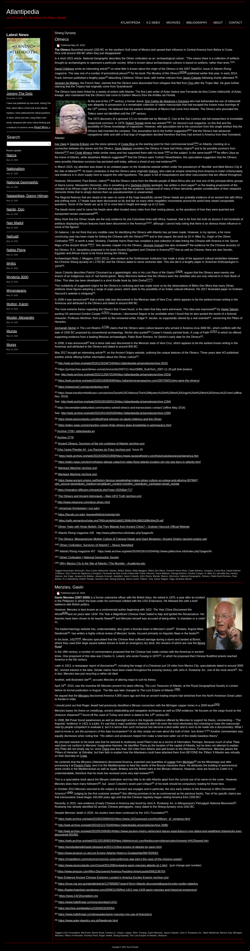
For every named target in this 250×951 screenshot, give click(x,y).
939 (64, 613)
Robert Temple (135, 123)
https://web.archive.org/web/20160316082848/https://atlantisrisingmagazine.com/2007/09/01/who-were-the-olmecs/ (129, 380)
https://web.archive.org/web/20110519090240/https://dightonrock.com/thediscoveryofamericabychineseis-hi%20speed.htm (133, 840)
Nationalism (16, 169)
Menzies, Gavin (69, 587)
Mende (156, 576)
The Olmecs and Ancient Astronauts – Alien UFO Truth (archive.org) (99, 496)
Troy (190, 83)
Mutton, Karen (17, 304)
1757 (105, 312)
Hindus (234, 573)
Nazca (11, 155)
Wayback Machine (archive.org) (77, 468)
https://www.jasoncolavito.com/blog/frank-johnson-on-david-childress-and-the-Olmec (110, 419)
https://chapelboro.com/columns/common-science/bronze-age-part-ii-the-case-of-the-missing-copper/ (120, 859)
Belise (121, 570)
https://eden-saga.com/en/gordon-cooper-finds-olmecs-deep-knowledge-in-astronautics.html (114, 425)
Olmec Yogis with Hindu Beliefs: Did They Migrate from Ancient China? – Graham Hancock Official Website (124, 526)
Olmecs (62, 39)
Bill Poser (86, 932)
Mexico (164, 576)
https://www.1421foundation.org (78, 896)
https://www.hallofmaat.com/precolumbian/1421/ (87, 902)
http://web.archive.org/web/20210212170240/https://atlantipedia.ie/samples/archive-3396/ (113, 825)
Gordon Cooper (195, 573)
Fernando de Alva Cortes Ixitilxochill (120, 573)
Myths (11, 263)
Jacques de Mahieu (67, 83)
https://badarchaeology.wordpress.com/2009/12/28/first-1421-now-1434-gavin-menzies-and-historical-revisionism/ (127, 889)
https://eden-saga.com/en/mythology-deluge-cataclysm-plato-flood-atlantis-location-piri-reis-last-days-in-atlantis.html (129, 461)
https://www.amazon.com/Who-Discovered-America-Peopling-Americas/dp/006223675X (111, 871)
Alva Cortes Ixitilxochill (96, 570)
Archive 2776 (65, 437)
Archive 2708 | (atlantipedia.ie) (76, 431)
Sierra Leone (132, 579)
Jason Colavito (192, 77)
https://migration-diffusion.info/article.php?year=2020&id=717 (95, 490)
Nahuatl (13, 236)
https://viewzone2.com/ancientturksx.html (83, 386)
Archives (173, 22)
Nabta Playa (16, 250)
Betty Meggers (139, 570)
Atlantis (112, 570)
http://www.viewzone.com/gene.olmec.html (84, 502)
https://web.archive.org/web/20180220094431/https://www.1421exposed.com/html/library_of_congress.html (124, 819)
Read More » (42, 127)
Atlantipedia (22, 11)
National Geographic (22, 182)
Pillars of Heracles (74, 935)
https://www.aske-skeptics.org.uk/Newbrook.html (88, 920)
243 (216, 704)
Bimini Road (98, 932)
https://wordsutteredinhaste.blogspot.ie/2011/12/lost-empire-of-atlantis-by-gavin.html (110, 847)
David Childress (64, 68)
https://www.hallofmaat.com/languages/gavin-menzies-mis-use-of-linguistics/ (105, 914)
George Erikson (79, 144)
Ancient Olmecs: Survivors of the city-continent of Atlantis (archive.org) (101, 443)
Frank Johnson (147, 573)
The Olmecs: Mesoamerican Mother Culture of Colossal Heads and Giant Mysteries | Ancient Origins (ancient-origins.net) (132, 539)
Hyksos (153, 171)
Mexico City (226, 932)
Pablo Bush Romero (221, 576)
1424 (179, 271)
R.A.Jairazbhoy (70, 579)
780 (177, 689)
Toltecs (143, 579)
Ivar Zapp (60, 144)
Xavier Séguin (229, 309)
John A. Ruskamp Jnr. (191, 932)
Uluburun (162, 935)
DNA (135, 932)
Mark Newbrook (211, 932)
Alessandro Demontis (73, 570)
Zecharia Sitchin (141, 185)
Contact (235, 22)
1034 (183, 72)
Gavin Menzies (155, 932)
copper (171, 761)
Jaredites (118, 576)
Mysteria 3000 (17, 277)
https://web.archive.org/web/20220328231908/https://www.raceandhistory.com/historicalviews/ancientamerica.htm (129, 455)
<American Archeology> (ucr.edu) (78, 508)
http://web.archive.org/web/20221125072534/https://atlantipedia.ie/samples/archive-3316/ (116, 374)
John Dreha (146, 576)
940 (70, 792)
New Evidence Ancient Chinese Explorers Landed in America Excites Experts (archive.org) (113, 877)
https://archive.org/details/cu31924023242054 (86, 908)
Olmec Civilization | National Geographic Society (89, 557)
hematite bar (223, 573)
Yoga (171, 579)
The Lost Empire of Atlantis (143, 935)
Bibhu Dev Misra (156, 570)
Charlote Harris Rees (176, 570)
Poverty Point (82, 765)
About (218, 22)
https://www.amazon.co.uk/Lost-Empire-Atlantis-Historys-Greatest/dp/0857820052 (108, 853)
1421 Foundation (71, 932)
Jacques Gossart (153, 245)
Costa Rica (128, 144)
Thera (105, 748)
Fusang (142, 932)
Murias (12, 331)
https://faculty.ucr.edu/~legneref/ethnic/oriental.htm (89, 514)
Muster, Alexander (20, 317)
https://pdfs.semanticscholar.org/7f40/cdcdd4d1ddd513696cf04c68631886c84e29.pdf (111, 520)
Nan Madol (15, 223)
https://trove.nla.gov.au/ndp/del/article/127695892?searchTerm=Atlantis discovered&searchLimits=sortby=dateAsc (128, 883)
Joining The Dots (20, 93)
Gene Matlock (123, 148)
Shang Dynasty (117, 579)
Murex (11, 344)
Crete (83, 755)
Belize (128, 570)
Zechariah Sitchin (65, 328)
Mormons (174, 576)
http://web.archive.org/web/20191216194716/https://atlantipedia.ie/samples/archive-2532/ (113, 363)
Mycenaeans (16, 290)
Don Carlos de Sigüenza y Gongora (167, 101)
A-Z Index (153, 22)
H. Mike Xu (210, 573)
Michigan (188, 761)
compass (208, 570)
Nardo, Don (15, 209)
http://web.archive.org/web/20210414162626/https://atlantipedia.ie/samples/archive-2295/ (116, 413)
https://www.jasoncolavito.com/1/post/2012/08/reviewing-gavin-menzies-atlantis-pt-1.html (112, 865)
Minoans (83, 695)
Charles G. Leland (114, 932)
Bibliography (196, 22)
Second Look (101, 579)
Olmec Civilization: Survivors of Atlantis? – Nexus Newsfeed (96, 545)
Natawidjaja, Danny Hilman (27, 196)
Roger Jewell (105, 935)
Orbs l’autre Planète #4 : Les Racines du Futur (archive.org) (94, 449)
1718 (105, 327)
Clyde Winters (83, 152)
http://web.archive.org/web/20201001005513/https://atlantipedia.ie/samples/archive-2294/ (116, 401)
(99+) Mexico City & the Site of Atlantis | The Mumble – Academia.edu (102, 563)
